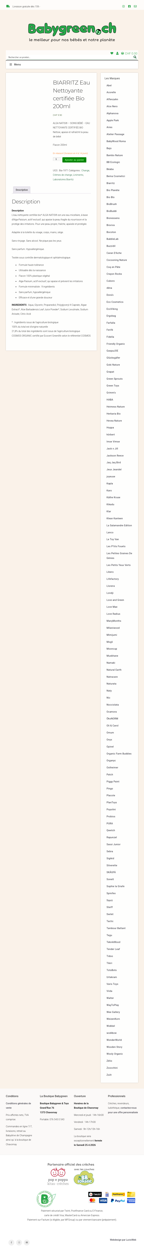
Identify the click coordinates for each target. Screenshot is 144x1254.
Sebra (110, 851)
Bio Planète (113, 190)
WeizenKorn (113, 1019)
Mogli (110, 642)
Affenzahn (112, 99)
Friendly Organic (116, 344)
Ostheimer (112, 767)
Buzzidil (111, 246)
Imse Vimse (113, 441)
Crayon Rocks (114, 274)
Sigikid (110, 858)
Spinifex (111, 893)
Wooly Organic (115, 1054)
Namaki (111, 663)
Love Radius (113, 614)
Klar (109, 511)
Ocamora (112, 711)
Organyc (111, 760)
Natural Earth (114, 670)
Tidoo (110, 956)
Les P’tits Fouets (116, 546)
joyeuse (111, 476)
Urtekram (112, 977)
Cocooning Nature (117, 260)
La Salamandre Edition (119, 525)
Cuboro (111, 281)
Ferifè (110, 330)
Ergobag (111, 316)
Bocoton (111, 232)
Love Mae (112, 607)
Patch (110, 774)
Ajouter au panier (74, 160)
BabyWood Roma (116, 141)
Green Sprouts (115, 378)
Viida (109, 991)
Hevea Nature (114, 420)
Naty (109, 690)
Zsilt (109, 1075)
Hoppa (110, 427)
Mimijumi (112, 635)
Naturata (111, 683)
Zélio (109, 1061)
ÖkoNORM (112, 718)
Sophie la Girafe (115, 886)
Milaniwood (113, 628)
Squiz (110, 900)
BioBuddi (112, 211)
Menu (15, 64)
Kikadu (110, 504)
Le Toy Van (113, 539)
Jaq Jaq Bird (114, 462)
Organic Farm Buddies (119, 753)
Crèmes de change (62, 175)
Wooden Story (114, 1047)
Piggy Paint (113, 781)
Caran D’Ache (114, 253)
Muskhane (112, 655)
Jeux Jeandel (114, 469)
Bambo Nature (115, 155)
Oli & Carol (112, 725)
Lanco (110, 532)
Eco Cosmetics (115, 302)
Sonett (110, 879)
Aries (109, 127)
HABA (110, 399)
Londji (110, 593)
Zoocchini (112, 1068)
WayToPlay (113, 1005)
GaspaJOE (112, 350)
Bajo (109, 148)
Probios (111, 816)
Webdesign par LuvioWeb (123, 1240)
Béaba (110, 169)
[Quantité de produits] (57, 159)
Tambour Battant (116, 928)
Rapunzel (112, 837)
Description (22, 190)
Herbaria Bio (114, 413)
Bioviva (111, 225)
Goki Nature (113, 364)
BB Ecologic (113, 162)
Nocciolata (113, 704)
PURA (110, 823)
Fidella (110, 337)
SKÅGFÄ (111, 872)
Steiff (110, 907)
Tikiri (109, 963)
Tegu (109, 935)
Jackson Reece (115, 455)
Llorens (111, 586)
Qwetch (111, 830)
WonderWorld (114, 1040)
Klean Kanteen (115, 518)
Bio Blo (111, 197)
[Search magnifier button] (135, 57)
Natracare (112, 677)
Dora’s (110, 295)
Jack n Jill (112, 448)
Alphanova (112, 113)
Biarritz (111, 183)
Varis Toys (112, 984)
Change (85, 170)
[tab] (21, 190)
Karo (109, 490)
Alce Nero (112, 106)
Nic (108, 697)
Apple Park (113, 120)
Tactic (110, 921)
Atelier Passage (115, 134)
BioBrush (112, 204)
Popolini (111, 809)
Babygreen (72, 32)
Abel (109, 85)
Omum (110, 732)
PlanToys (112, 802)
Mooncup (112, 648)
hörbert (111, 434)
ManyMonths (114, 621)
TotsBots (112, 970)
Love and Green (115, 600)
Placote (111, 795)
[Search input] (69, 57)
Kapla (110, 483)
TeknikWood (113, 942)
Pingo (110, 788)
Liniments (78, 175)
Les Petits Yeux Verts (119, 565)
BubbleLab (112, 239)
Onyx (109, 739)
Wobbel (111, 1026)
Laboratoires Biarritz (63, 179)
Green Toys (113, 385)
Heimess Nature (116, 406)
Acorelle (111, 92)
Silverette (112, 865)
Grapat (110, 371)
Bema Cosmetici (116, 176)
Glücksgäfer (113, 357)
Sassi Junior (114, 844)
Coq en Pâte (113, 267)
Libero (110, 572)
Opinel (110, 746)
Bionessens (113, 218)
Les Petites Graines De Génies (119, 556)
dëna (109, 288)
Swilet (110, 914)
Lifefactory (113, 579)
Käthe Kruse (113, 497)
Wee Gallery (113, 1012)
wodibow (112, 1033)
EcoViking (112, 309)
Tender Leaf (113, 949)
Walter (110, 998)
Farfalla (111, 323)
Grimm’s (111, 392)
